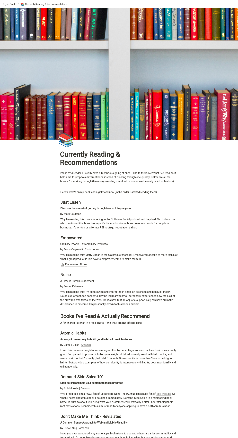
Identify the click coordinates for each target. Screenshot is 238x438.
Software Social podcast (125, 219)
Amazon (86, 344)
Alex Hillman (163, 219)
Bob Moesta (163, 393)
